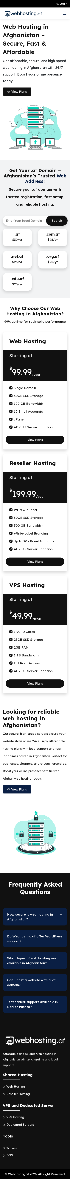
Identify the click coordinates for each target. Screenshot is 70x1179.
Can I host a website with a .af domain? (31, 982)
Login (61, 3)
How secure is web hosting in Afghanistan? (30, 916)
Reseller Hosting (18, 1094)
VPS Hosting (15, 1117)
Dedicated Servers (20, 1124)
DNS (9, 1155)
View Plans (17, 91)
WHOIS (11, 1148)
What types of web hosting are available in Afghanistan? (31, 960)
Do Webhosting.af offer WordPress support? (34, 938)
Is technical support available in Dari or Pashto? (32, 1004)
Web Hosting (15, 1086)
